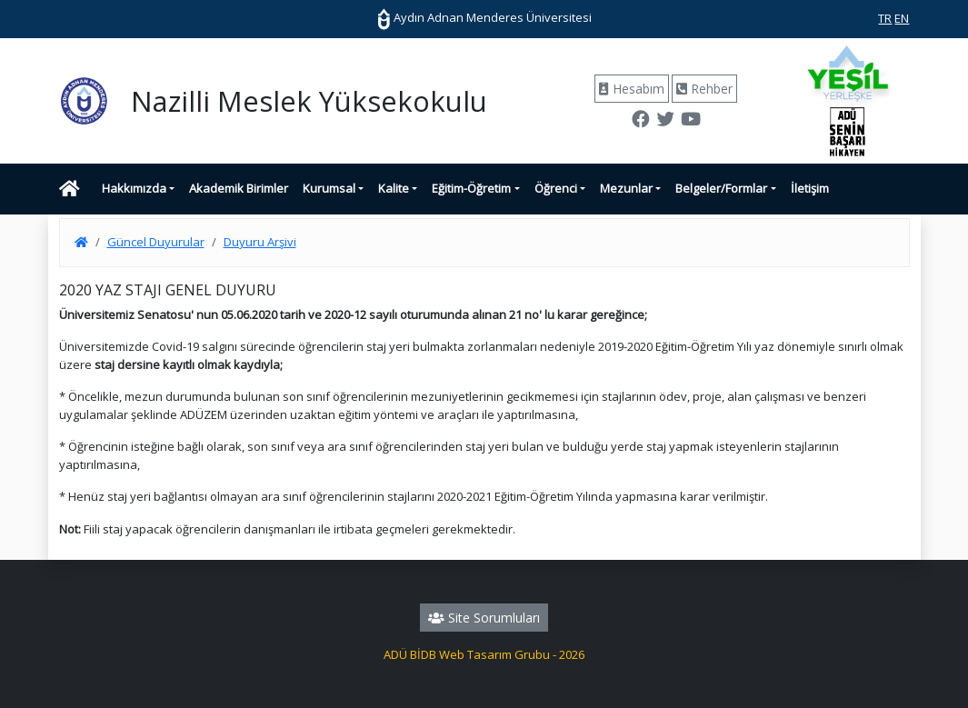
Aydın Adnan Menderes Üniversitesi (484, 17)
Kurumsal (329, 188)
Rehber (704, 88)
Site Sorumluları (484, 617)
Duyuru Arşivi (260, 242)
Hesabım (631, 88)
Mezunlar (626, 188)
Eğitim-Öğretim (471, 188)
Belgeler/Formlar (721, 188)
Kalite (393, 188)
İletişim (810, 188)
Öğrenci (555, 188)
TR (885, 18)
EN (901, 18)
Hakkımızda (134, 188)
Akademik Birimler (238, 188)
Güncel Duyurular (156, 242)
